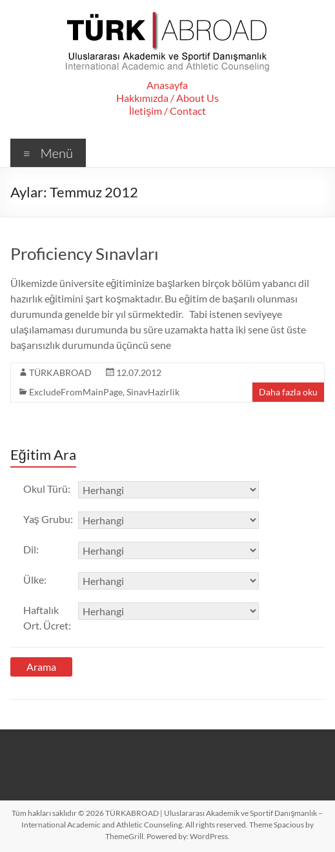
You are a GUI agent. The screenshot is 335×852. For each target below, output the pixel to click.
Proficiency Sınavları (84, 253)
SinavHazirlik (153, 391)
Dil (31, 549)
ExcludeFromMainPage (76, 391)
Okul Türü (46, 488)
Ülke (34, 579)
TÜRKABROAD (60, 372)
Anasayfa (167, 85)
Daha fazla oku (288, 391)
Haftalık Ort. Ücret (47, 617)
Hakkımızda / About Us (167, 98)
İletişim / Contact (167, 110)
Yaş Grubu (48, 519)
